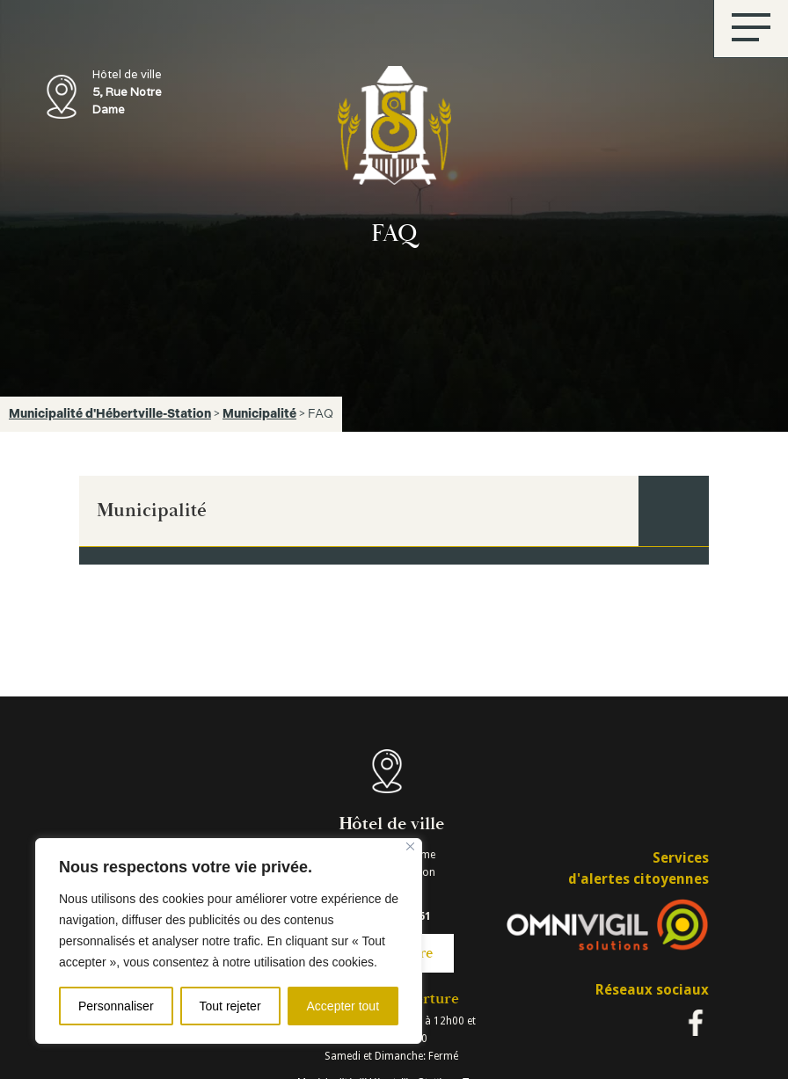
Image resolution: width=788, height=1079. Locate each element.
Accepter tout (343, 1006)
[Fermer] (410, 846)
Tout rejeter (230, 1006)
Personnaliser (116, 1006)
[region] (228, 941)
